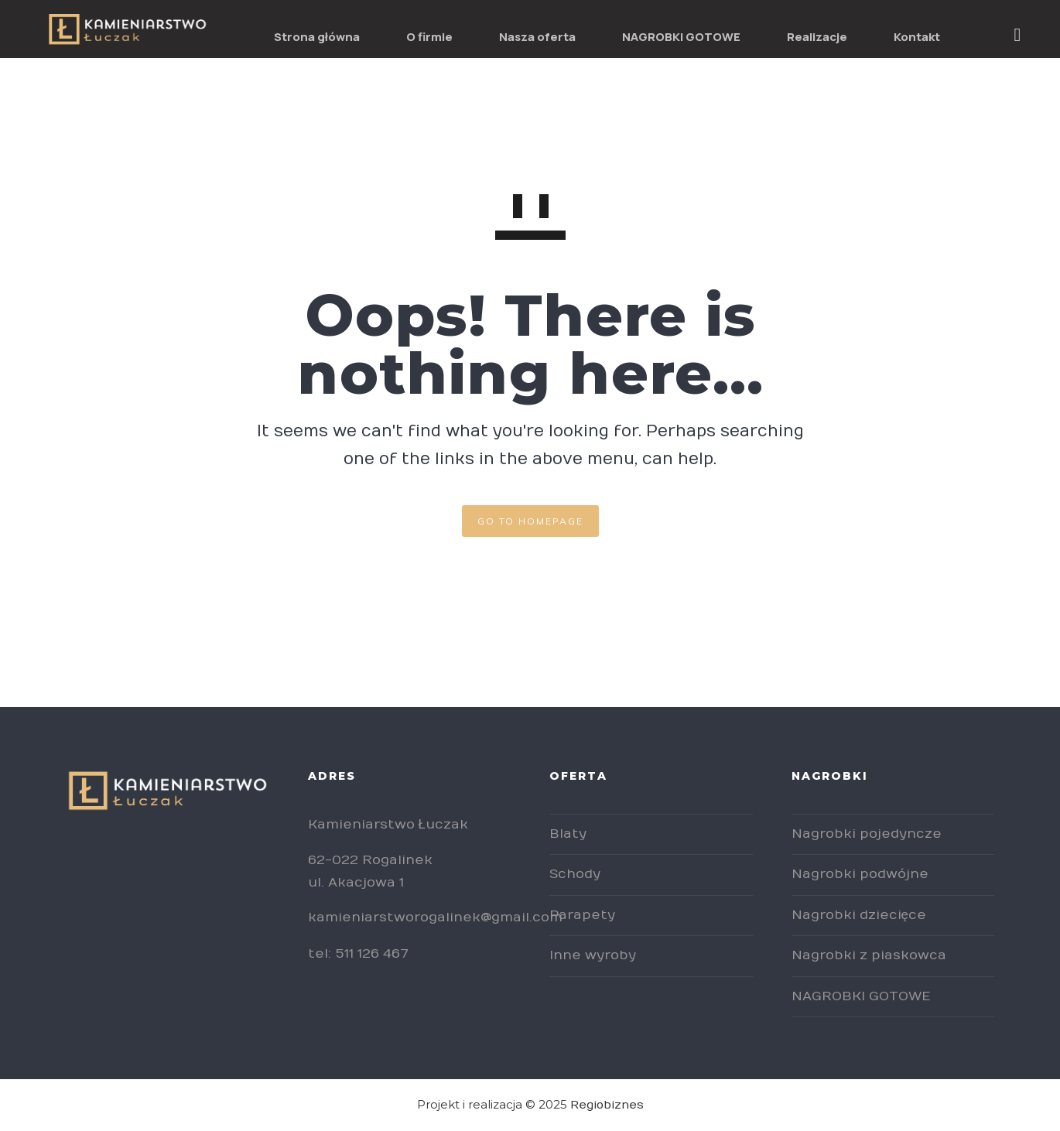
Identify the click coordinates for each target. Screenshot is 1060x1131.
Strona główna (317, 37)
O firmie (429, 37)
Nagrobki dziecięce (859, 915)
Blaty (567, 834)
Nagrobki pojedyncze (867, 834)
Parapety (582, 915)
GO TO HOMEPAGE (530, 521)
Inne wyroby (592, 955)
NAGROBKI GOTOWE (681, 37)
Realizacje (817, 37)
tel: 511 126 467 (358, 954)
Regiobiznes (607, 1105)
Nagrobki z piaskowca (869, 955)
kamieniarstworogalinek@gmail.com (435, 917)
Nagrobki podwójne (860, 874)
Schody (574, 874)
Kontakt (917, 37)
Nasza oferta (537, 37)
